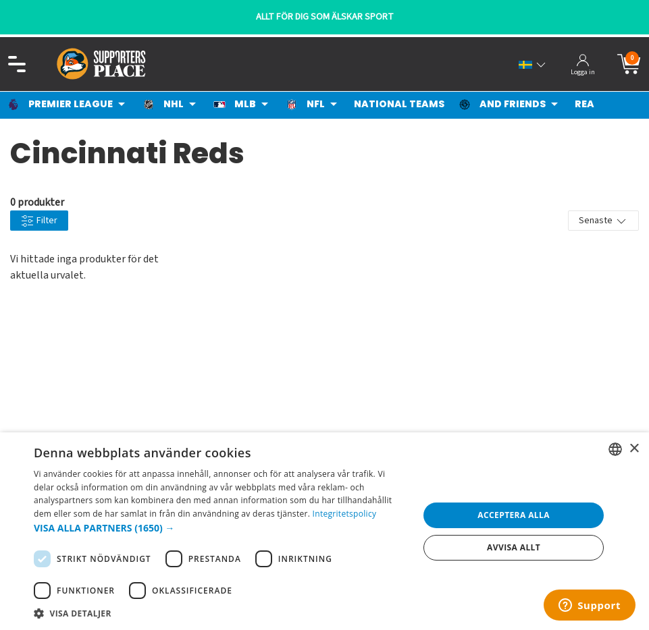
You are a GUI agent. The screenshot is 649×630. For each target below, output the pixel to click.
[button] (220, 528)
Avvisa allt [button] (513, 547)
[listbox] (615, 449)
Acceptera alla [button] (513, 515)
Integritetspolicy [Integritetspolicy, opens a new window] (345, 513)
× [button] (634, 449)
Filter (39, 221)
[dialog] (324, 531)
